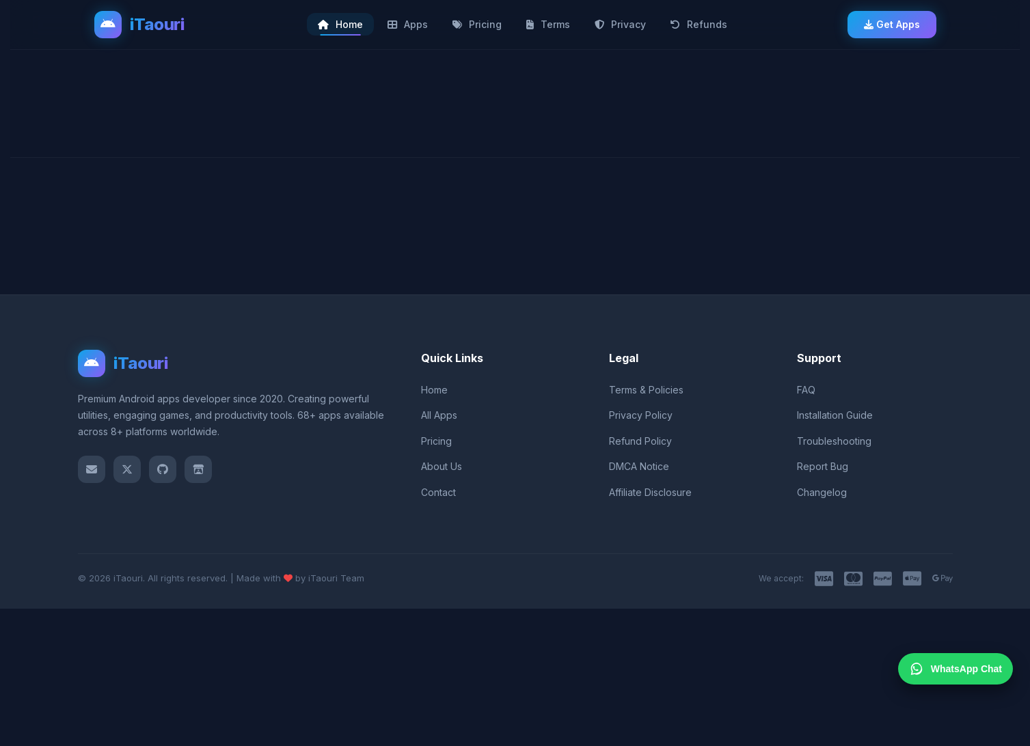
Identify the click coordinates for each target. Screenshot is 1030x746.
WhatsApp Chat (955, 668)
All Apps (439, 415)
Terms (548, 24)
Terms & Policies (646, 390)
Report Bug (822, 466)
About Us (441, 466)
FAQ (806, 390)
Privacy (620, 24)
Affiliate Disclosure (650, 492)
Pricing (477, 24)
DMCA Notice (639, 466)
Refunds (698, 24)
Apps (408, 24)
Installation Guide (835, 415)
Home (340, 24)
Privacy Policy (641, 415)
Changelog (822, 492)
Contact (438, 492)
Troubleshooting (834, 441)
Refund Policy (640, 441)
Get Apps (892, 24)
